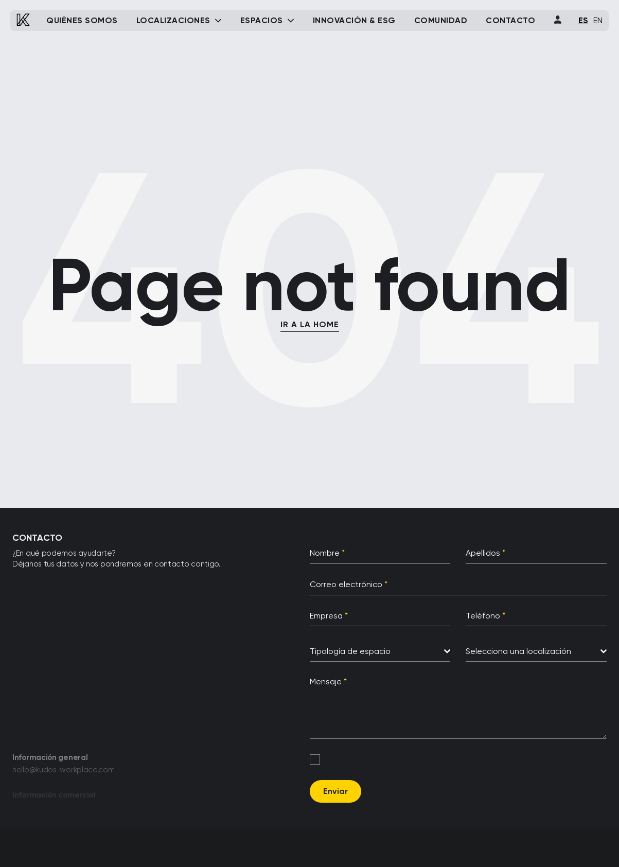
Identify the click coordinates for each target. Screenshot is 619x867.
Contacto (510, 20)
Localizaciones (173, 20)
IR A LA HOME (309, 324)
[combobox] (380, 652)
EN (598, 20)
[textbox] (377, 651)
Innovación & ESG (354, 20)
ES (583, 20)
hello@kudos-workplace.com (63, 772)
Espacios (261, 20)
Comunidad (441, 20)
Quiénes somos (82, 20)
